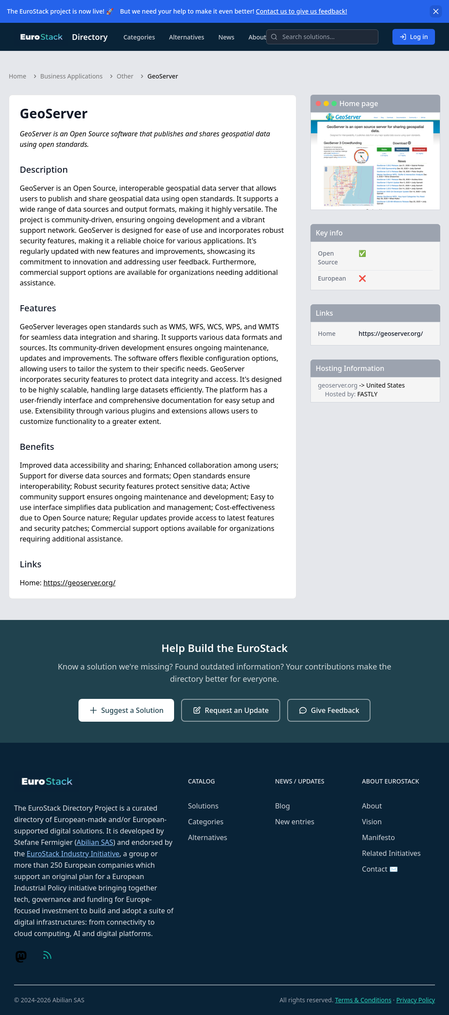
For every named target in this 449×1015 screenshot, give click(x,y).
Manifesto (378, 837)
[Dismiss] (436, 11)
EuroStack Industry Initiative (73, 853)
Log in (413, 36)
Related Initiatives (391, 853)
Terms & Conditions (363, 1000)
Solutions (203, 806)
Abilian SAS (95, 842)
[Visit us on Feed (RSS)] (47, 955)
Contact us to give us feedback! (301, 11)
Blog (282, 806)
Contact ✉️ (380, 869)
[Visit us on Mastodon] (21, 957)
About (258, 37)
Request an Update (230, 710)
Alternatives (186, 37)
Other (125, 76)
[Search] (322, 36)
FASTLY (367, 394)
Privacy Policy (415, 1000)
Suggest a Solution (126, 710)
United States (385, 385)
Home (17, 76)
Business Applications (71, 76)
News (226, 37)
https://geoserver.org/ (79, 583)
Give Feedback (329, 710)
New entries (294, 821)
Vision (372, 821)
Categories (139, 37)
